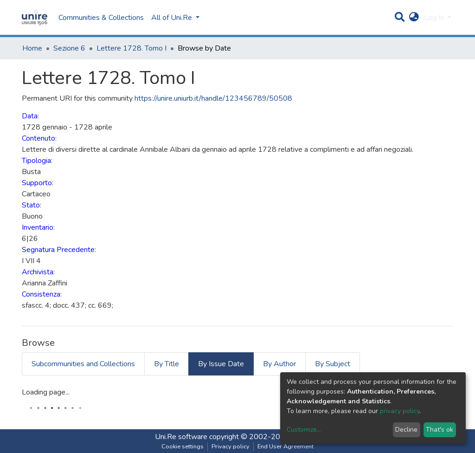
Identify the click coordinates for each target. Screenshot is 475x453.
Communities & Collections (101, 18)
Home (32, 48)
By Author (279, 364)
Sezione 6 (69, 48)
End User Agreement (285, 446)
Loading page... (46, 392)
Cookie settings (182, 446)
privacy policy (399, 411)
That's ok (439, 429)
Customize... (304, 429)
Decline (406, 429)
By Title (166, 364)
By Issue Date (221, 364)
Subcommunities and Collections (83, 364)
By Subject (332, 364)
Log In (435, 18)
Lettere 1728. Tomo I (131, 48)
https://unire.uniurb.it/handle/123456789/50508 (213, 98)
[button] (414, 17)
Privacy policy (231, 446)
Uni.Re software (181, 437)
